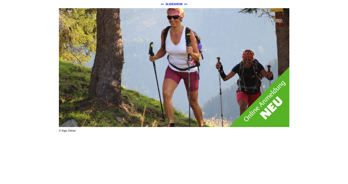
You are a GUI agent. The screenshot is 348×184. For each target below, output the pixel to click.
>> (185, 4)
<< (162, 4)
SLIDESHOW (174, 4)
